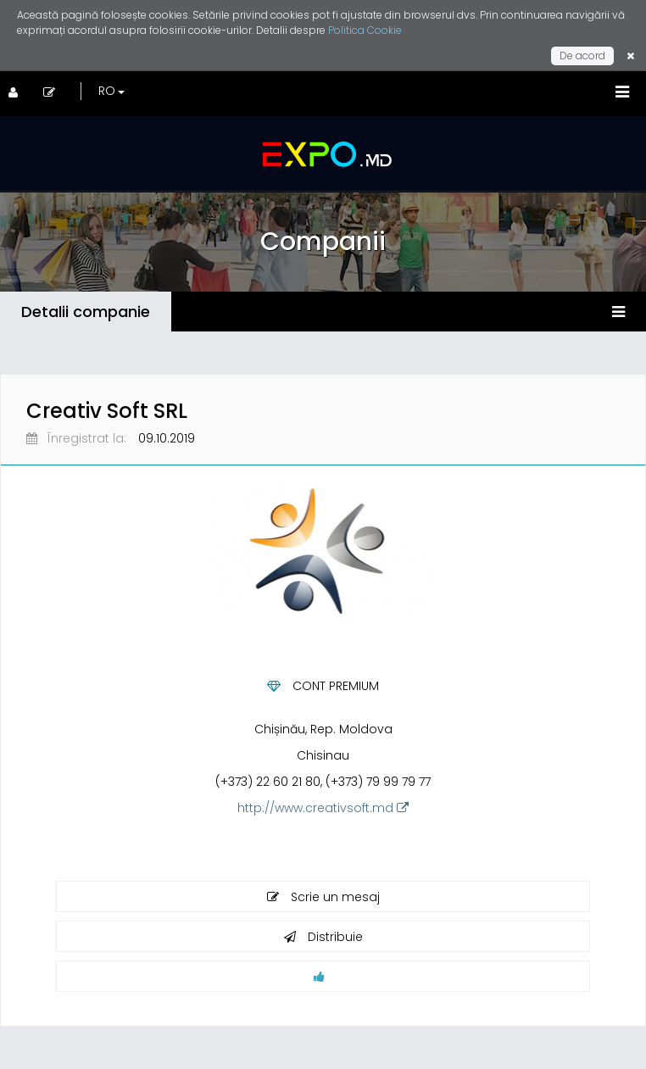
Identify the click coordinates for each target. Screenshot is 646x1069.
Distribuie (323, 936)
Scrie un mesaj (323, 896)
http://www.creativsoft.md (323, 807)
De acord (582, 55)
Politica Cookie (365, 30)
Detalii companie (85, 311)
